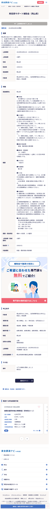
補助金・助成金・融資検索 (14, 6)
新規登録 (40, 2)
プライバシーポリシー (16, 495)
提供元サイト (24, 381)
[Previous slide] (22, 439)
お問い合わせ (31, 498)
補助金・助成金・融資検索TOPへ (15, 389)
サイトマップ (43, 495)
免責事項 (25, 495)
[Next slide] (27, 439)
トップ (2, 6)
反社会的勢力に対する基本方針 (12, 498)
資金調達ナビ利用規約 (33, 495)
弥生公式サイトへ (40, 498)
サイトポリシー (6, 495)
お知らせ (6, 459)
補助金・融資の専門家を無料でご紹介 (23, 506)
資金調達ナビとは (9, 455)
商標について (24, 498)
